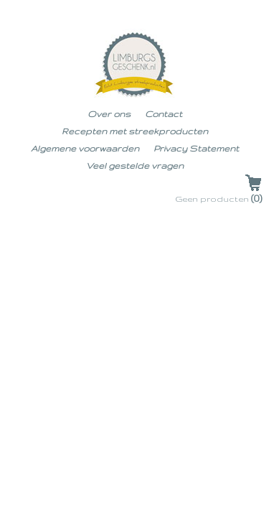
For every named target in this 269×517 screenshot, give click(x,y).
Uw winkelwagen (253, 181)
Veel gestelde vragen (135, 165)
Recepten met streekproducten (135, 131)
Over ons (109, 113)
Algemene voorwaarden (85, 148)
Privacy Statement (196, 148)
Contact (163, 113)
